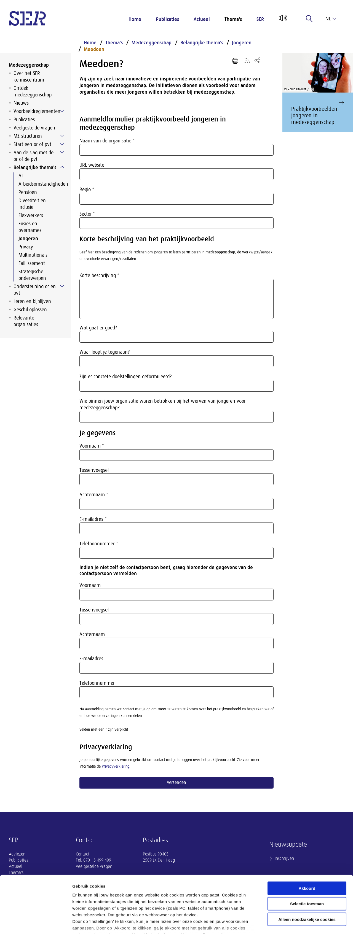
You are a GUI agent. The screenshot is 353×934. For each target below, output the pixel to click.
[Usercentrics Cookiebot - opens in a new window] (36, 923)
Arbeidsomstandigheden (40, 184)
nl (330, 18)
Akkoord (307, 848)
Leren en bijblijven (32, 301)
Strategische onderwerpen (32, 275)
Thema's (233, 19)
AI (20, 175)
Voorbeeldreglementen (37, 111)
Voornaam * (91, 446)
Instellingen (296, 923)
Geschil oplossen (30, 309)
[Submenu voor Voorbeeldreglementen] (62, 111)
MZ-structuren (28, 136)
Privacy (25, 247)
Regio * (86, 189)
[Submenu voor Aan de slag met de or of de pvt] (62, 152)
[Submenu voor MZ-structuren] (62, 136)
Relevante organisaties (26, 321)
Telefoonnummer (97, 683)
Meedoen (94, 49)
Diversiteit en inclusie (32, 204)
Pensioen (27, 192)
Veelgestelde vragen (34, 128)
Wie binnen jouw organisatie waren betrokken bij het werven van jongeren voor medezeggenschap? (162, 404)
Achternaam (92, 634)
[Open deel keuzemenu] (257, 60)
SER (260, 19)
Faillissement (31, 263)
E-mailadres (91, 658)
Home (135, 19)
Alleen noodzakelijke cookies (307, 880)
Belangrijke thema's (35, 167)
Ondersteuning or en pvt (35, 290)
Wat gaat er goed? (98, 328)
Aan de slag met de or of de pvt (34, 156)
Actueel (202, 19)
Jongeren (28, 238)
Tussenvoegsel (94, 470)
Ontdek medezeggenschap (33, 91)
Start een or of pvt (32, 144)
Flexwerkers (30, 215)
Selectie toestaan (307, 864)
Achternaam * (93, 494)
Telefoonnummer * (98, 543)
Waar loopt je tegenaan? (104, 352)
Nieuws (21, 103)
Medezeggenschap (29, 65)
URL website (91, 165)
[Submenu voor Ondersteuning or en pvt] (62, 286)
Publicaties (167, 19)
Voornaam (90, 585)
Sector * (87, 214)
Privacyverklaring (115, 766)
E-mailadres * (93, 519)
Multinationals (32, 255)
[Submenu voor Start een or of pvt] (62, 144)
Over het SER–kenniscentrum (29, 77)
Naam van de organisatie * (107, 141)
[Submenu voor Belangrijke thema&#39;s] (62, 167)
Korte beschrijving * (99, 275)
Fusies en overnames (29, 227)
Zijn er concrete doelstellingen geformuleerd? (125, 376)
